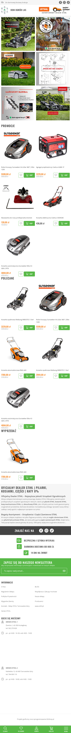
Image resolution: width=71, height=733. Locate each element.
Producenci (39, 601)
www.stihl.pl (39, 606)
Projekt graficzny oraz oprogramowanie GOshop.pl (35, 719)
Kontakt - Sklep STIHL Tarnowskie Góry (15, 606)
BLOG (37, 587)
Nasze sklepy (39, 596)
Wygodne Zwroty (7, 601)
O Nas (3, 587)
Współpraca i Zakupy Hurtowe (46, 591)
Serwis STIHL (6, 611)
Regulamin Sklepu (7, 591)
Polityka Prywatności (8, 596)
